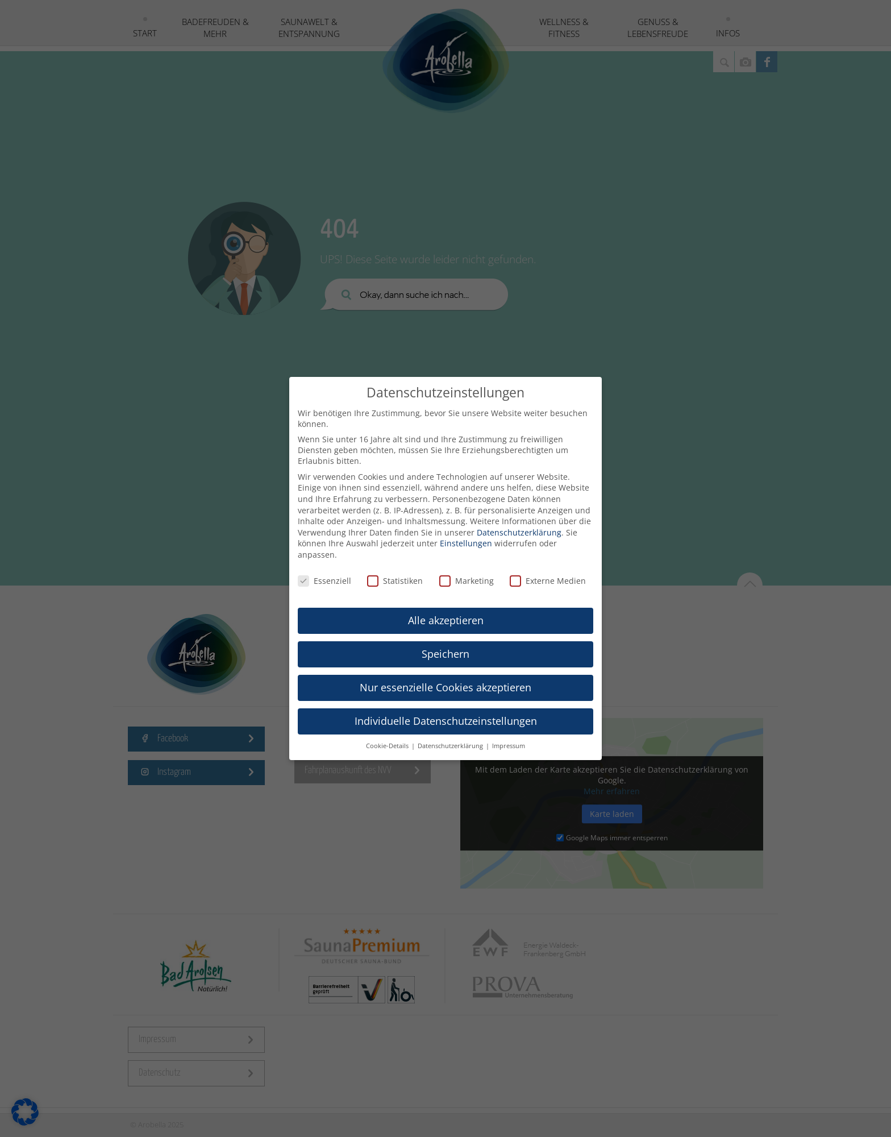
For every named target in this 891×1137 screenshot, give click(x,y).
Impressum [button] (508, 737)
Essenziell (324, 571)
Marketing (466, 571)
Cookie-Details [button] (388, 737)
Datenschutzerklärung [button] (451, 737)
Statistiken (395, 571)
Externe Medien (548, 571)
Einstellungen (466, 534)
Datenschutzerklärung (519, 522)
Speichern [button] (445, 645)
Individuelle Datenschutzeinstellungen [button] (446, 712)
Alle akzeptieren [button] (446, 611)
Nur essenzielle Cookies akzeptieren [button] (445, 678)
